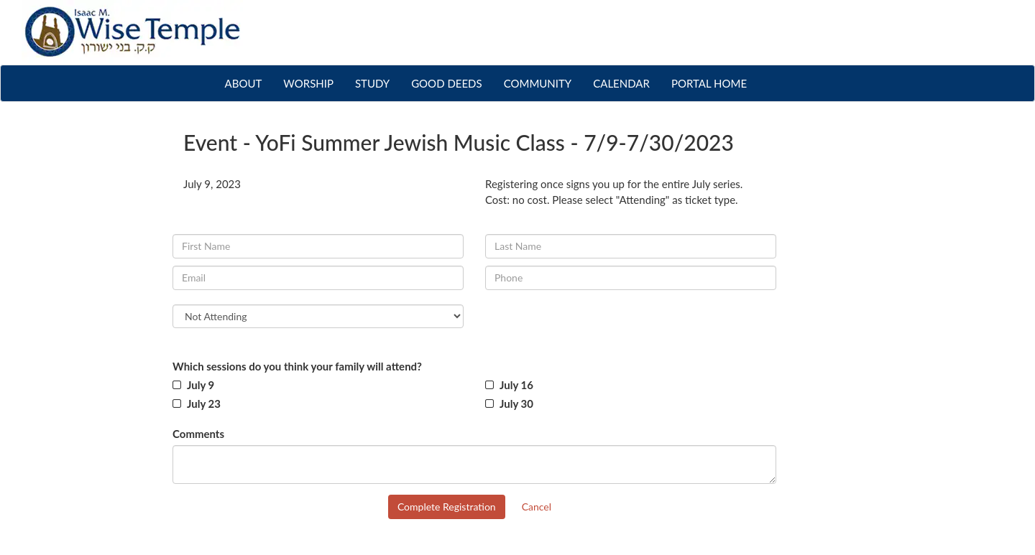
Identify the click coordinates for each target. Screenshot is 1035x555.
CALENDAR (621, 83)
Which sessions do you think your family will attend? (297, 366)
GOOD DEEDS (446, 83)
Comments (198, 433)
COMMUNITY (538, 83)
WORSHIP (308, 83)
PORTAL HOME (709, 83)
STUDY (372, 83)
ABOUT (249, 82)
